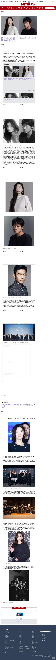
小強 (33, 637)
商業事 (24, 8)
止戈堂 (33, 636)
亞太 (23, 1)
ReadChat (7, 648)
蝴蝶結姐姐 (21, 651)
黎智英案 (8, 8)
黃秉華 (20, 640)
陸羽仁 (20, 636)
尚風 (6, 642)
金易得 (20, 642)
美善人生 (38, 1)
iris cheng (34, 651)
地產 (21, 8)
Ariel (6, 631)
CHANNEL (19, 1)
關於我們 (43, 640)
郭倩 (19, 634)
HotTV (53, 1)
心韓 (29, 1)
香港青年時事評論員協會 (9, 640)
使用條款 (43, 635)
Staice (33, 646)
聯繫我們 (43, 638)
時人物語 (7, 635)
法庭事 (16, 8)
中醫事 (27, 8)
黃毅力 (20, 637)
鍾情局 (33, 635)
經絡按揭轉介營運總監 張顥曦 (24, 648)
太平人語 (33, 641)
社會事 (14, 8)
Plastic (31, 1)
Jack (6, 641)
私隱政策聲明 (44, 637)
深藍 (33, 632)
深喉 (19, 631)
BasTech (50, 1)
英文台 (11, 1)
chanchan (7, 652)
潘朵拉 (6, 645)
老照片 (6, 646)
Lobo (33, 640)
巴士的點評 (7, 632)
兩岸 (34, 8)
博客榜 (40, 8)
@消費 (37, 8)
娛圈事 (25, 1)
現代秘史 (20, 632)
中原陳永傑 (34, 647)
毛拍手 (33, 631)
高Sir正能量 (34, 634)
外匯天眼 (7, 636)
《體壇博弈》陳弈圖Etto (9, 647)
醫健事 (29, 8)
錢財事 (19, 8)
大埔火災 (5, 8)
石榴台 (15, 1)
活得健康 (33, 648)
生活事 (46, 1)
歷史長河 (42, 1)
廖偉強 (20, 643)
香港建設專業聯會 (8, 634)
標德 (19, 652)
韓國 (5, 395)
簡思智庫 (33, 645)
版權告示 (43, 634)
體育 (34, 1)
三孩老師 (7, 643)
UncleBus (20, 645)
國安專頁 (3, 1)
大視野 (32, 8)
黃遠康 (20, 641)
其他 (42, 8)
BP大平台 (8, 1)
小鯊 (6, 637)
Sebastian (20, 635)
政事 (11, 8)
